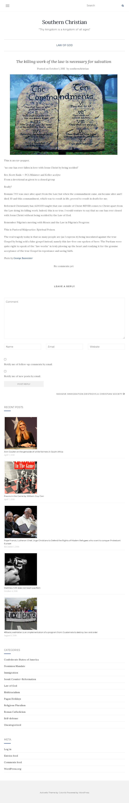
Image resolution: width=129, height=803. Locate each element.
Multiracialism (12, 692)
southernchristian (79, 68)
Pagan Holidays (12, 698)
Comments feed (13, 762)
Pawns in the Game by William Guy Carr (24, 496)
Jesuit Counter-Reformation (20, 679)
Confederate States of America (21, 659)
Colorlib (62, 792)
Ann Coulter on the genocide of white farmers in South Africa (33, 451)
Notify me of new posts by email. (22, 376)
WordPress (84, 792)
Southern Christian (64, 22)
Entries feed (11, 755)
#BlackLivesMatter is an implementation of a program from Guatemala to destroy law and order (51, 632)
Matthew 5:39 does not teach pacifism (22, 588)
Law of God (64, 45)
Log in (7, 749)
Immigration (11, 672)
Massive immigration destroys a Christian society (90, 394)
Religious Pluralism (15, 705)
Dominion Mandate (14, 666)
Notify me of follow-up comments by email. (28, 364)
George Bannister (23, 258)
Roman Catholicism (15, 711)
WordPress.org (12, 768)
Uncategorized (12, 724)
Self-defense (11, 718)
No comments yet (64, 266)
